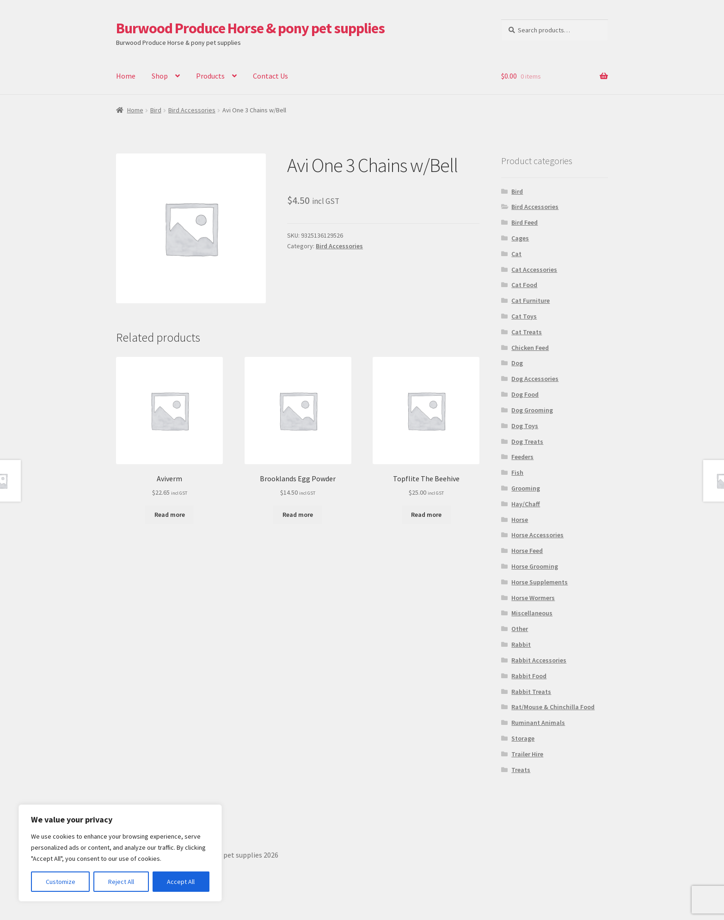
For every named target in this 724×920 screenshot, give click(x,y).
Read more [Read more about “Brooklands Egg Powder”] (297, 514)
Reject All (121, 881)
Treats (520, 770)
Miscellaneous (531, 613)
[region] (120, 853)
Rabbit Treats (531, 691)
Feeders (522, 457)
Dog (517, 363)
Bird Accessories (191, 110)
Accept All (181, 881)
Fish (517, 472)
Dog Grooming (532, 410)
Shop (160, 75)
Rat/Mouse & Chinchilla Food (553, 707)
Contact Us (270, 75)
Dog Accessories (534, 378)
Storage (522, 738)
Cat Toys (524, 316)
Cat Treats (526, 332)
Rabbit (521, 644)
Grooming (525, 488)
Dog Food (525, 394)
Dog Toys (524, 426)
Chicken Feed (530, 347)
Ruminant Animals (538, 722)
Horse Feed (527, 550)
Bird (155, 110)
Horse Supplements (539, 582)
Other (519, 629)
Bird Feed (524, 222)
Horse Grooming (534, 566)
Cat (516, 254)
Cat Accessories (534, 269)
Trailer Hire (527, 754)
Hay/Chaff (525, 504)
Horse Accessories (537, 535)
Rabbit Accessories (538, 660)
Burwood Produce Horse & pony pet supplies (250, 28)
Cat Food (524, 285)
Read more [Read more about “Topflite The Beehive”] (426, 514)
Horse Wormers (533, 598)
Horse (519, 519)
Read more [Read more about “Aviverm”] (169, 514)
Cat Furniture (530, 300)
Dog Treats (527, 441)
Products (210, 75)
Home (125, 75)
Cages (520, 238)
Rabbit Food (528, 676)
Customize (60, 881)
